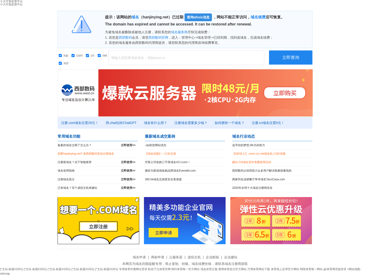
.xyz (64, 63)
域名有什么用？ (155, 123)
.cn (90, 55)
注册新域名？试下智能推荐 (96, 162)
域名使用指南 (96, 171)
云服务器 (175, 257)
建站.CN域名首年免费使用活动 (251, 162)
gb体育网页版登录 (334, 269)
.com (77, 55)
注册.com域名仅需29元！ (79, 123)
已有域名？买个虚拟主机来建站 (96, 188)
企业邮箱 (212, 257)
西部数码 (125, 37)
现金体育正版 (209, 269)
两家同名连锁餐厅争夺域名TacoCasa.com (258, 179)
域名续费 (258, 17)
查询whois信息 (198, 17)
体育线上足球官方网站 (285, 269)
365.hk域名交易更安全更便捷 (163, 179)
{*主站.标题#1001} (11, 269)
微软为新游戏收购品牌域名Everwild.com (170, 170)
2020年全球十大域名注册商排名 (252, 187)
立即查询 (290, 57)
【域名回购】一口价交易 (160, 153)
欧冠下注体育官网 (159, 269)
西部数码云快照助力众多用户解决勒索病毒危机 (262, 170)
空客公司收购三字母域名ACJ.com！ (167, 162)
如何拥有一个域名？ (229, 123)
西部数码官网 (158, 37)
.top (63, 55)
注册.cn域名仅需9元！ (268, 123)
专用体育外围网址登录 (133, 269)
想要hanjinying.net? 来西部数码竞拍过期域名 (86, 153)
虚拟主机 (194, 257)
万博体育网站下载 (258, 269)
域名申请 (139, 257)
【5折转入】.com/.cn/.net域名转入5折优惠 (259, 153)
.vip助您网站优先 (155, 145)
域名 (135, 17)
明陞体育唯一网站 (311, 269)
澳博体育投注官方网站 (232, 269)
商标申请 (157, 257)
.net (102, 55)
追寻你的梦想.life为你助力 (248, 145)
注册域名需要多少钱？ (190, 123)
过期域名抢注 (96, 179)
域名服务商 (179, 32)
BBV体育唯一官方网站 (185, 269)
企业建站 (230, 257)
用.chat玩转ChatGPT (121, 123)
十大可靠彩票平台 (11, 4)
